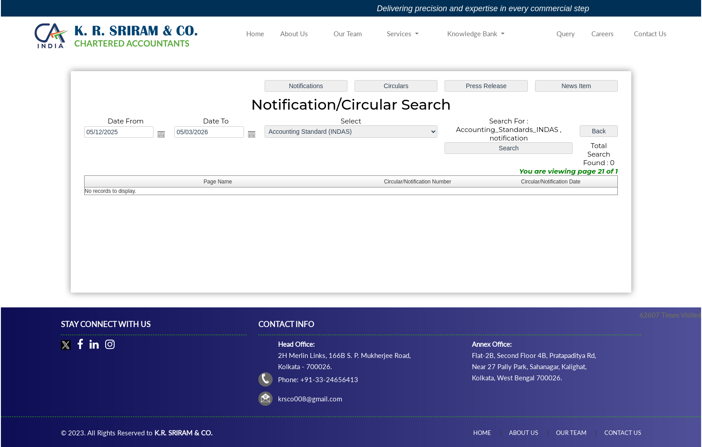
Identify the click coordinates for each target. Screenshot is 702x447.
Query (565, 34)
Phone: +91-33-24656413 (318, 379)
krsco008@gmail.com (310, 399)
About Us (294, 34)
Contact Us (650, 34)
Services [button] (400, 34)
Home (255, 34)
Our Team (348, 34)
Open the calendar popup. (163, 135)
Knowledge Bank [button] (473, 34)
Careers (602, 34)
